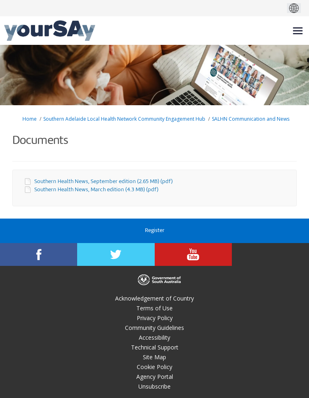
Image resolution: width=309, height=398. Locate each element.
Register (155, 230)
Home (29, 118)
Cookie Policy (154, 367)
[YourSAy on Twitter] (115, 254)
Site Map (154, 357)
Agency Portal (154, 376)
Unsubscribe (154, 386)
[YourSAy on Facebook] (38, 254)
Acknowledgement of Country (154, 298)
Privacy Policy (155, 318)
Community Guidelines (154, 328)
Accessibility (154, 337)
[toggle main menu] (298, 31)
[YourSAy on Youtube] (193, 254)
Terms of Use (154, 308)
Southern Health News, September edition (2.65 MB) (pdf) (103, 181)
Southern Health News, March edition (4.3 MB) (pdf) (96, 189)
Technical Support (154, 347)
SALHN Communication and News (250, 118)
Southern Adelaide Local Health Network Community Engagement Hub (124, 118)
